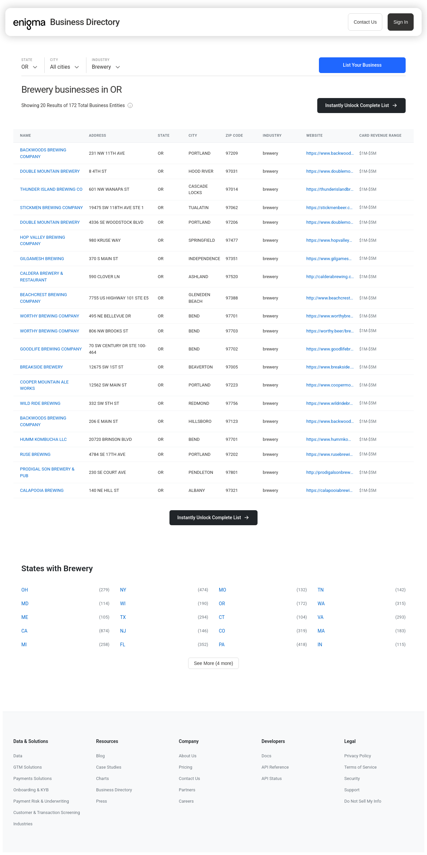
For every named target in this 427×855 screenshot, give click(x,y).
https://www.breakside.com (330, 366)
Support (352, 789)
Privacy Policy (357, 755)
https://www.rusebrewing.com (330, 454)
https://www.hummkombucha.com (330, 439)
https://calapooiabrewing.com (330, 490)
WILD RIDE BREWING (40, 403)
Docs (266, 755)
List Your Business (362, 65)
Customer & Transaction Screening (46, 812)
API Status (272, 778)
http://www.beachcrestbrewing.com (330, 297)
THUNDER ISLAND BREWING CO (51, 189)
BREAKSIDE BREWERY (41, 366)
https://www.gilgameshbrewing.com (330, 258)
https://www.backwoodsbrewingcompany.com (330, 153)
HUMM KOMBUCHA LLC (43, 439)
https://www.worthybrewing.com (330, 315)
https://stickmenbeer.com (330, 207)
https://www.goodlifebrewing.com (330, 348)
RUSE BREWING (35, 454)
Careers (186, 801)
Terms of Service (360, 767)
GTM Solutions (27, 767)
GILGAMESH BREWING (42, 258)
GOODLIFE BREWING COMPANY (51, 348)
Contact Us (365, 22)
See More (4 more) (213, 663)
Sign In (400, 22)
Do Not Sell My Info (362, 801)
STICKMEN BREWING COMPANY (51, 207)
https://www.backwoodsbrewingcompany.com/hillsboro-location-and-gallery (330, 421)
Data (17, 755)
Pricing (185, 767)
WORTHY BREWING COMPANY (49, 315)
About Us (187, 755)
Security (352, 778)
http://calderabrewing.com (330, 276)
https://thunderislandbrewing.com (330, 189)
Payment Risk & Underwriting (41, 801)
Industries (22, 823)
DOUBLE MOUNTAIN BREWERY (50, 171)
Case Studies (108, 767)
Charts (102, 778)
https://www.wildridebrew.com (330, 403)
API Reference (275, 767)
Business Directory (114, 789)
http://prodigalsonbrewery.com (330, 472)
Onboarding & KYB (31, 789)
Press (101, 801)
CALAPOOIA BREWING (42, 490)
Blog (100, 755)
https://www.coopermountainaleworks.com (330, 384)
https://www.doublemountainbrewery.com (330, 171)
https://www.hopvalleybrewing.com (330, 240)
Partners (187, 789)
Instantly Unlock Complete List (361, 105)
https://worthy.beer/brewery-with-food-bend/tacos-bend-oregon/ (330, 330)
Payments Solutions (32, 778)
